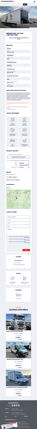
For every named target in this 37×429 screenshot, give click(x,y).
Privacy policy (22, 411)
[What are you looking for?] (14, 4)
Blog (17, 406)
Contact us (14, 410)
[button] (36, 14)
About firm (13, 406)
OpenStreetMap (25, 208)
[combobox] (20, 4)
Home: (6, 29)
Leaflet (21, 208)
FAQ (21, 410)
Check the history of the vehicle (18, 157)
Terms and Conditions (16, 411)
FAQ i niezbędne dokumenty (12, 283)
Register (17, 410)
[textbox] (20, 4)
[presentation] (15, 246)
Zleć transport (18, 298)
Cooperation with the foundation (17, 408)
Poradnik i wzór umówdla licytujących (24, 283)
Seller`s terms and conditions (13, 180)
